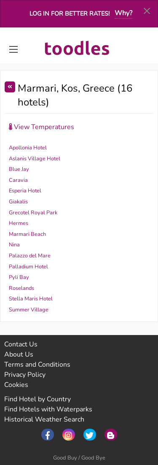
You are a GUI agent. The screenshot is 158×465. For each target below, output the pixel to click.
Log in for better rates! (69, 13)
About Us (18, 354)
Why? (123, 13)
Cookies (16, 384)
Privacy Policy (25, 374)
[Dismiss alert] (147, 10)
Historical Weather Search (44, 419)
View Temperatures (41, 127)
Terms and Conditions (37, 364)
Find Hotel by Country (37, 399)
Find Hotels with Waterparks (48, 409)
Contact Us (20, 344)
